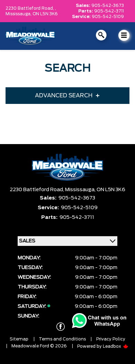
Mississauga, (19, 14)
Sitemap (19, 339)
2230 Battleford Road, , (31, 8)
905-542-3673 (107, 5)
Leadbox (115, 346)
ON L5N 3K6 (45, 14)
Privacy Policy (110, 339)
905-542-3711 (109, 11)
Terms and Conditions (62, 339)
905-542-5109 (108, 17)
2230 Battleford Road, (37, 189)
